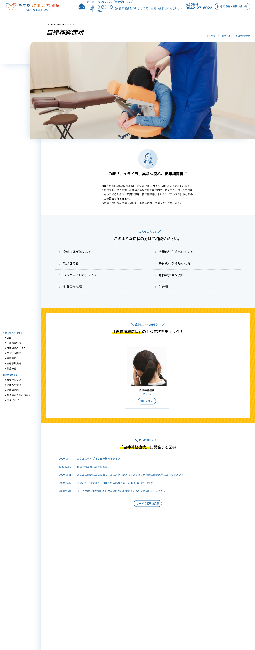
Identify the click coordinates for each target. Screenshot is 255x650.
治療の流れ (13, 391)
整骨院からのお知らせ (19, 396)
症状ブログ (13, 401)
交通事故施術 (14, 364)
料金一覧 (11, 369)
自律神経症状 (14, 344)
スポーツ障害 (14, 354)
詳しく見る (147, 401)
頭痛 (9, 339)
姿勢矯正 (11, 359)
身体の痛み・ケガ (16, 349)
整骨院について (15, 381)
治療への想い (14, 386)
